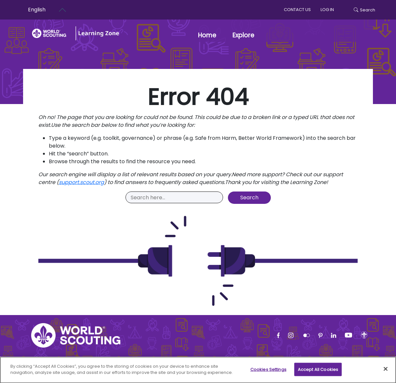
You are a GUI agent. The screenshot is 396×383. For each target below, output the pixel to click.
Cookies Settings (268, 372)
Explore (243, 35)
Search (364, 10)
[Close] (385, 372)
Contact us (297, 10)
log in (327, 10)
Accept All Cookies (318, 372)
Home (207, 35)
